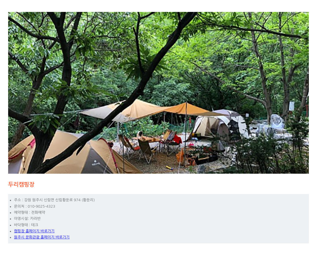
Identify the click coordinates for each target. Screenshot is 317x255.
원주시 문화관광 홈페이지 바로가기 (42, 237)
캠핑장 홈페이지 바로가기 (34, 231)
